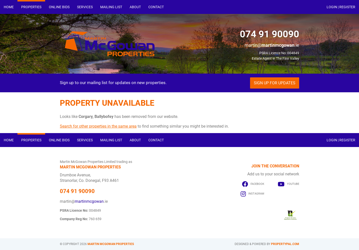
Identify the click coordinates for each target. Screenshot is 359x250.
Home (9, 7)
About (135, 7)
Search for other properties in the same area (98, 126)
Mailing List (111, 7)
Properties (31, 7)
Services (85, 7)
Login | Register (341, 7)
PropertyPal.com (285, 244)
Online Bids (59, 7)
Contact (156, 7)
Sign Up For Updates (274, 83)
